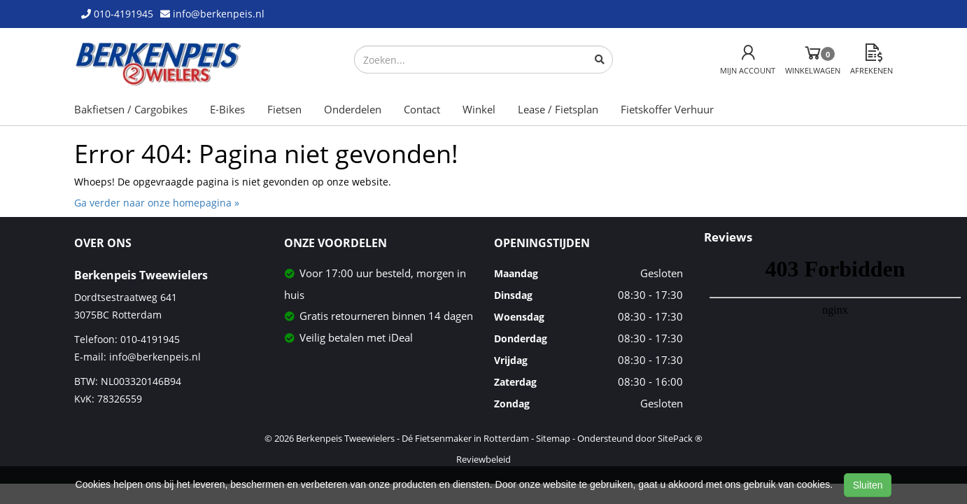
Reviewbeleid (483, 459)
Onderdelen (352, 109)
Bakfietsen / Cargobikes (131, 109)
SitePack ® (680, 438)
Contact (422, 109)
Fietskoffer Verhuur (667, 109)
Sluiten (868, 485)
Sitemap (553, 438)
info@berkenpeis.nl (155, 356)
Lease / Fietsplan (558, 109)
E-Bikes (227, 109)
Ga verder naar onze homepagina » (156, 202)
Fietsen (284, 109)
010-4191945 (150, 339)
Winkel (479, 109)
